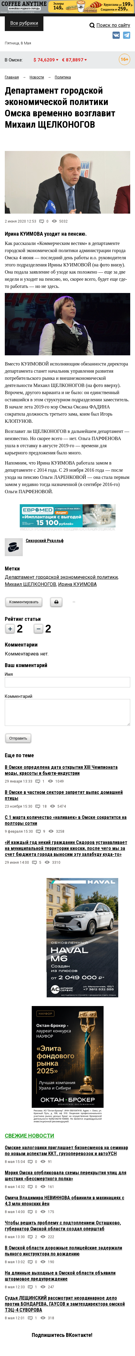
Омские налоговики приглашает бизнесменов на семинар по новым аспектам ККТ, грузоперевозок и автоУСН (66, 1150)
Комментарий (18, 696)
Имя (9, 674)
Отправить (19, 738)
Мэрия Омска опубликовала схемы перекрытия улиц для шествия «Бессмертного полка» (65, 1175)
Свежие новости (29, 1136)
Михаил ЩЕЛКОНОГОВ (30, 584)
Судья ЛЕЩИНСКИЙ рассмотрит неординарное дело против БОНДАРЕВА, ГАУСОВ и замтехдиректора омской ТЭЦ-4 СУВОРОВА (65, 1304)
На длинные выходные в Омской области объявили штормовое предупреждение (60, 1276)
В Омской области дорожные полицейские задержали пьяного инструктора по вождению (63, 1251)
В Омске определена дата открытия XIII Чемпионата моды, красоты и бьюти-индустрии (61, 770)
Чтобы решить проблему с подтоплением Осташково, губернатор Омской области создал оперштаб (63, 1226)
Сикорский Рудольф (44, 540)
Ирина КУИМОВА (77, 584)
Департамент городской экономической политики (61, 577)
